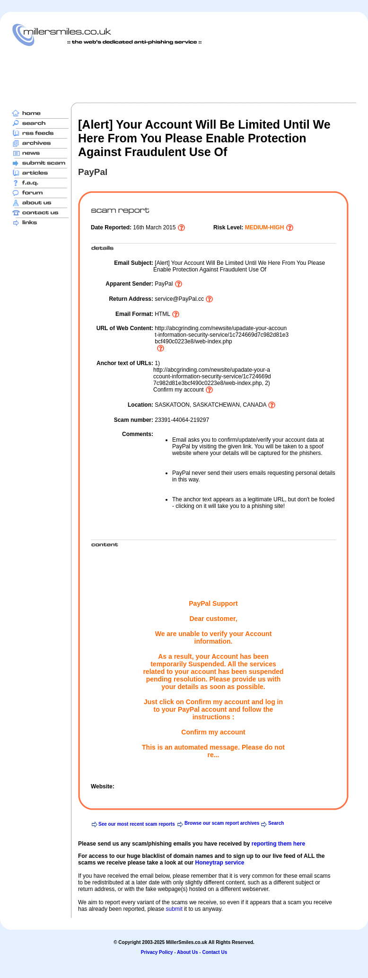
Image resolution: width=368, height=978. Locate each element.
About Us (187, 952)
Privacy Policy (157, 952)
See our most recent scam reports (136, 824)
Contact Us (214, 952)
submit (174, 909)
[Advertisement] (184, 74)
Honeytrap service (219, 862)
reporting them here (278, 843)
